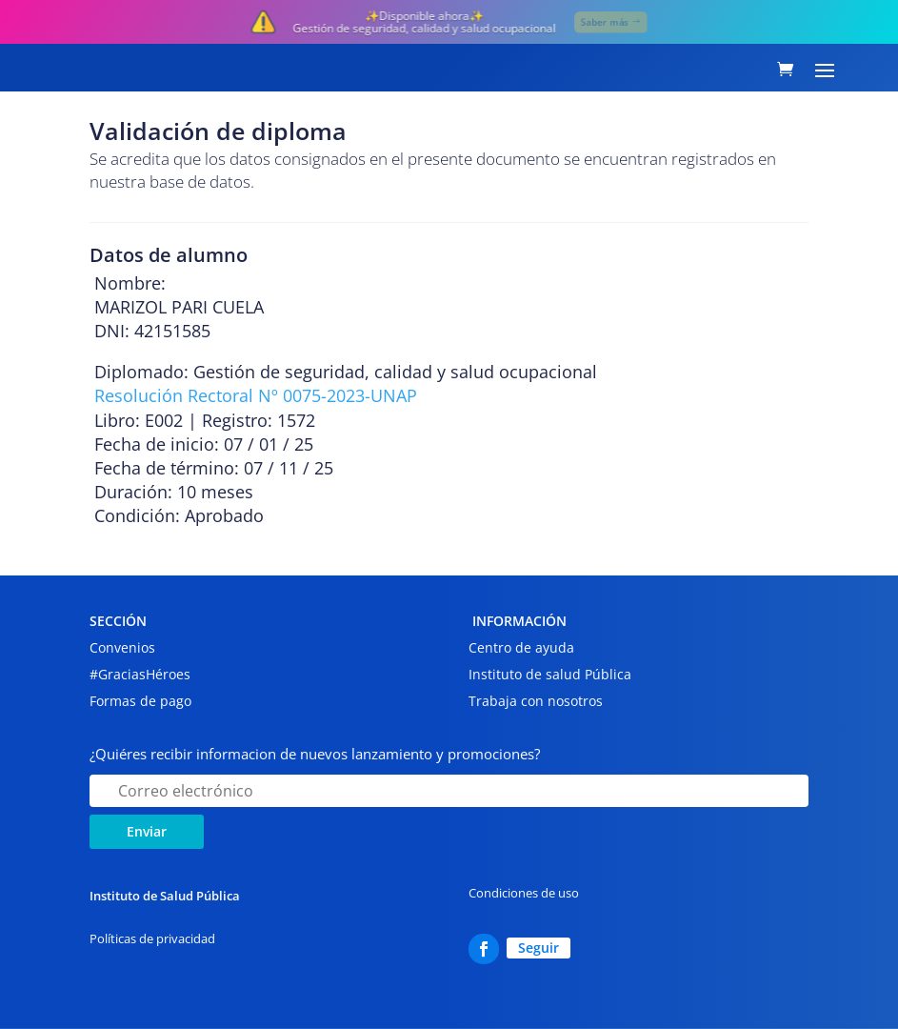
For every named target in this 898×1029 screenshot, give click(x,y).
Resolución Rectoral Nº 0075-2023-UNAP (255, 395)
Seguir (538, 947)
